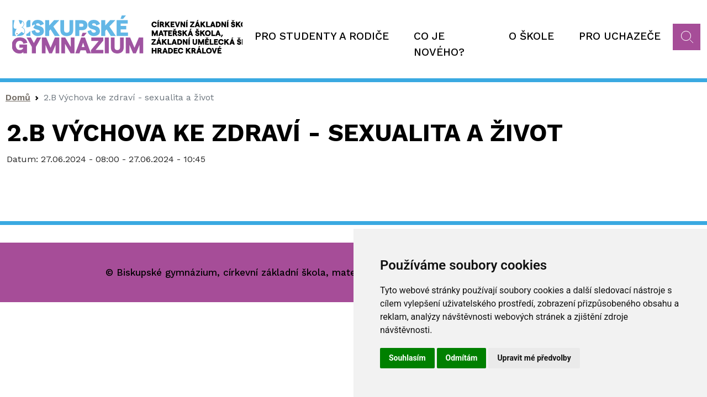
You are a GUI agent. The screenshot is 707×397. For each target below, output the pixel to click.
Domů (18, 97)
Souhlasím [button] (407, 357)
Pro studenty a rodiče (322, 36)
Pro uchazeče (620, 36)
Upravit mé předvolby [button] (534, 357)
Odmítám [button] (462, 357)
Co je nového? (439, 44)
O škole (531, 36)
